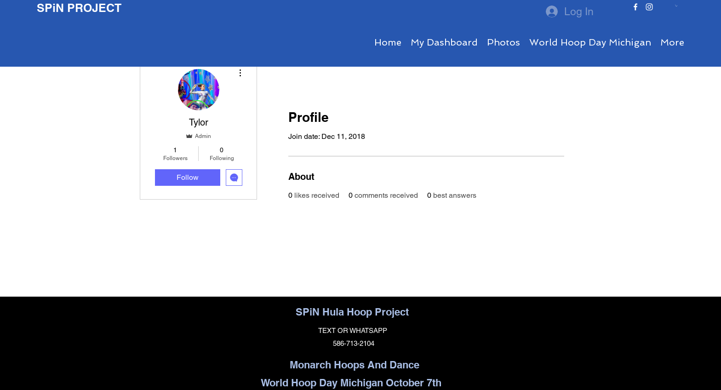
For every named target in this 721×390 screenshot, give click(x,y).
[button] (676, 5)
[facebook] (635, 6)
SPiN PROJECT (79, 8)
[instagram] (649, 6)
